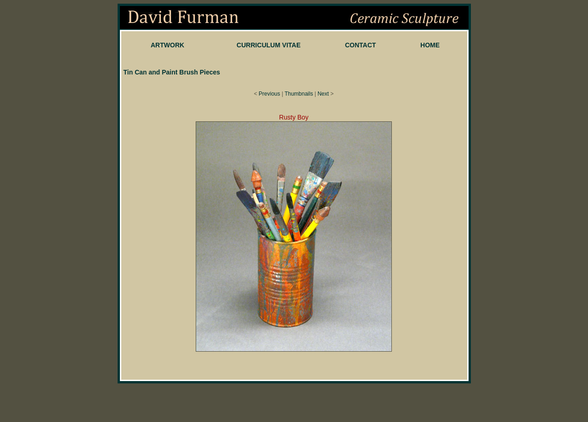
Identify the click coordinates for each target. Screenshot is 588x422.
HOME (430, 45)
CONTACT (360, 45)
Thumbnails (298, 94)
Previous (269, 94)
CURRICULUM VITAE (268, 45)
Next (323, 94)
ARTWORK (167, 45)
